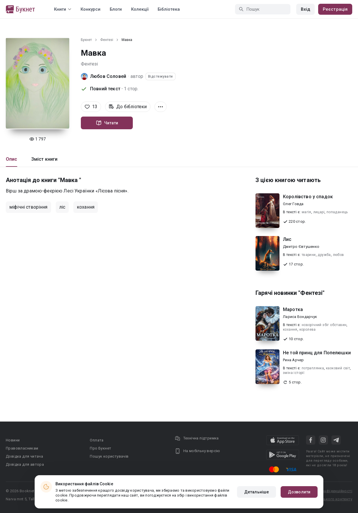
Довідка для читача (24, 456)
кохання (85, 207)
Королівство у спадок (308, 196)
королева (307, 329)
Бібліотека (169, 9)
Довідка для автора (25, 464)
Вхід (305, 9)
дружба (324, 255)
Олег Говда (293, 204)
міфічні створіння (28, 207)
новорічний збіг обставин (324, 325)
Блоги (116, 9)
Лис (287, 239)
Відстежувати (160, 76)
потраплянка (313, 368)
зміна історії (293, 373)
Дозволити (299, 492)
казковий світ (338, 368)
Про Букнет (100, 448)
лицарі (319, 212)
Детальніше (256, 492)
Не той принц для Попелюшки (317, 352)
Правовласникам (22, 448)
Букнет (86, 40)
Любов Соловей (108, 76)
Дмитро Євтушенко (301, 246)
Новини (13, 440)
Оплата (96, 440)
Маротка (293, 309)
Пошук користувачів (109, 456)
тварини (309, 255)
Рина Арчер (293, 360)
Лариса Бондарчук (300, 316)
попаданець (337, 212)
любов (338, 255)
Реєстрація (335, 9)
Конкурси (90, 9)
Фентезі (106, 40)
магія (306, 212)
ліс (62, 207)
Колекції (139, 9)
